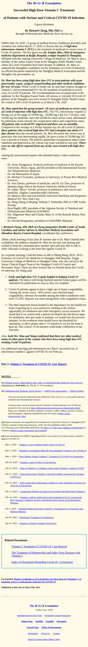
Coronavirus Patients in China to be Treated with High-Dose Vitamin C (52, 491)
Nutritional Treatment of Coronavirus (36, 517)
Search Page (33, 627)
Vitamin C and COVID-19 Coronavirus (38, 462)
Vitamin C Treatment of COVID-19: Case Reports (38, 364)
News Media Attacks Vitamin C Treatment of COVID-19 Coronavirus (51, 456)
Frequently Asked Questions (58, 615)
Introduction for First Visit (29, 615)
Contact (56, 633)
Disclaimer (33, 633)
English (39, 621)
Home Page (27, 621)
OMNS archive (77, 391)
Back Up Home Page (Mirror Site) (44, 639)
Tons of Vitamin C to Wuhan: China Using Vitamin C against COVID (52, 468)
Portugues (61, 621)
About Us (45, 633)
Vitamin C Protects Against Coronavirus (37, 523)
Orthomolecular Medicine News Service (23, 391)
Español (50, 621)
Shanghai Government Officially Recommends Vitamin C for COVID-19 (52, 450)
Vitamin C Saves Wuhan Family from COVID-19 (42, 444)
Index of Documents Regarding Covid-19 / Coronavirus (42, 562)
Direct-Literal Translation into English (28, 430)
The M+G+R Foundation (44, 605)
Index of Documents (51, 627)
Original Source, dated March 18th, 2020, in (44, 382)
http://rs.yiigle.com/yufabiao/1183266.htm (63, 427)
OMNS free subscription (55, 391)
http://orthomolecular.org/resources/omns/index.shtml (55, 408)
